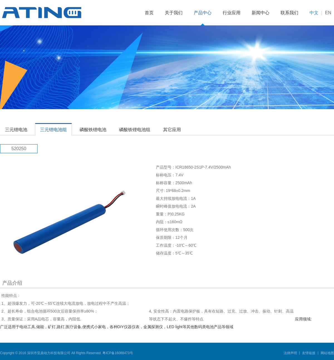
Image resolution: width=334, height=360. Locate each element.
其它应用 (172, 129)
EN (328, 12)
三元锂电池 (16, 129)
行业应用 (231, 12)
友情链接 (308, 353)
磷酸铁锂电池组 (134, 129)
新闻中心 (260, 12)
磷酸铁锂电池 (93, 129)
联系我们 (289, 12)
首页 (149, 12)
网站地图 (327, 353)
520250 (18, 148)
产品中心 (203, 12)
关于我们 (174, 12)
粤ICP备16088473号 (117, 353)
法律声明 (291, 353)
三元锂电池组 (53, 129)
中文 (314, 12)
